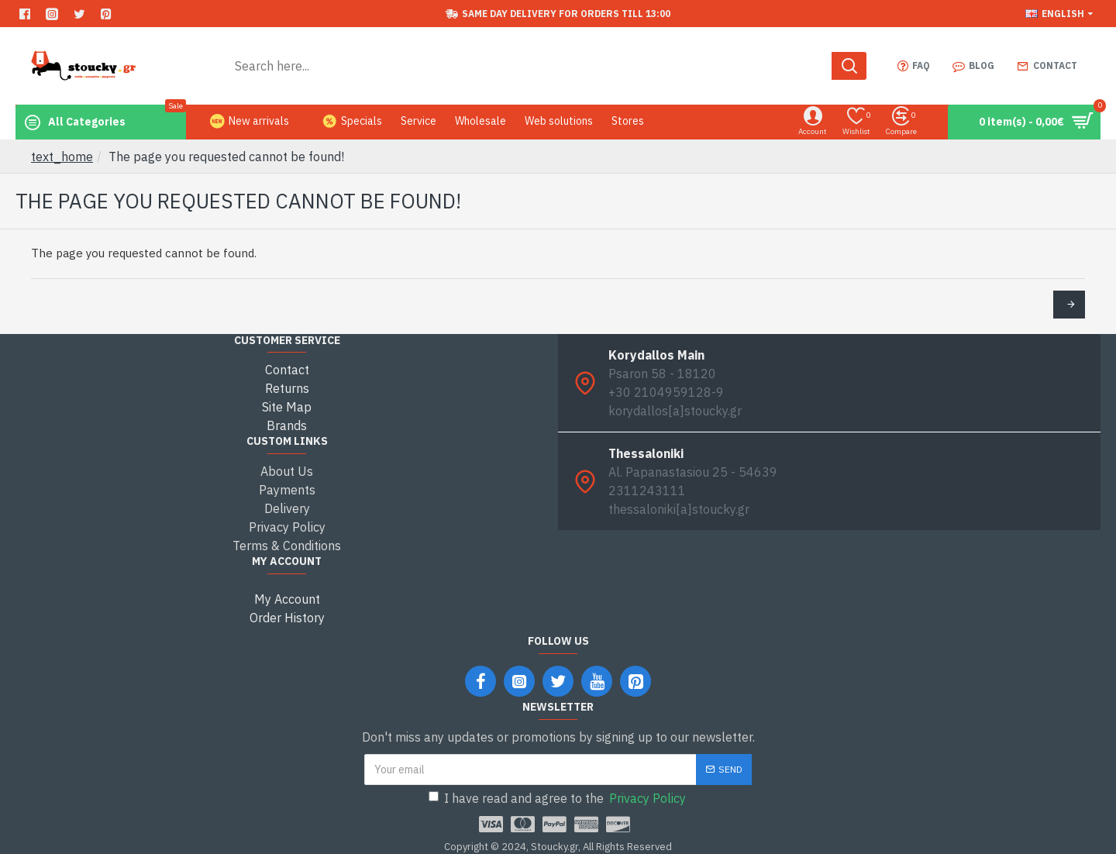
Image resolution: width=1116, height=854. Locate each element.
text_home (62, 156)
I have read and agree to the (558, 798)
